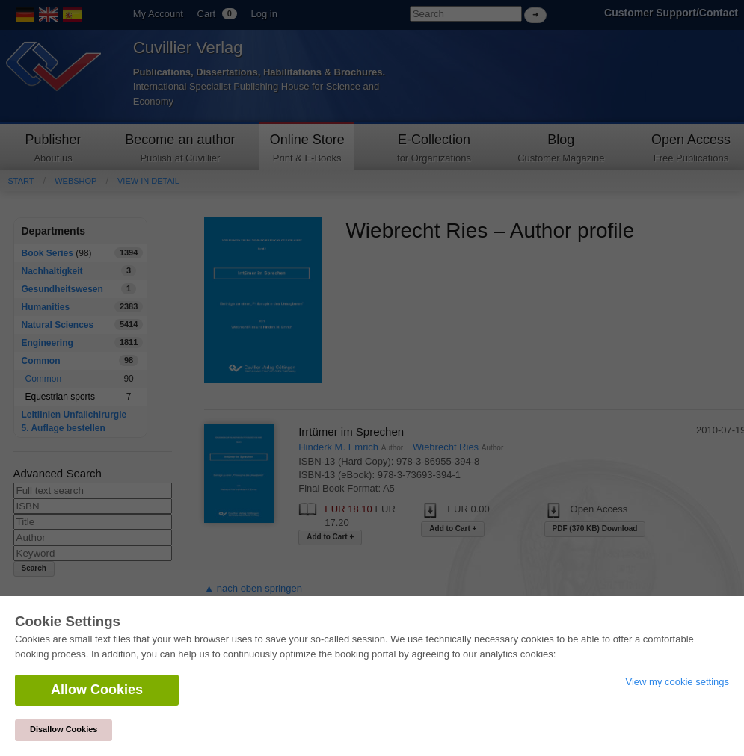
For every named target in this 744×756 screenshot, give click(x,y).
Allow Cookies (97, 689)
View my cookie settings (678, 681)
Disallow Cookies (63, 729)
